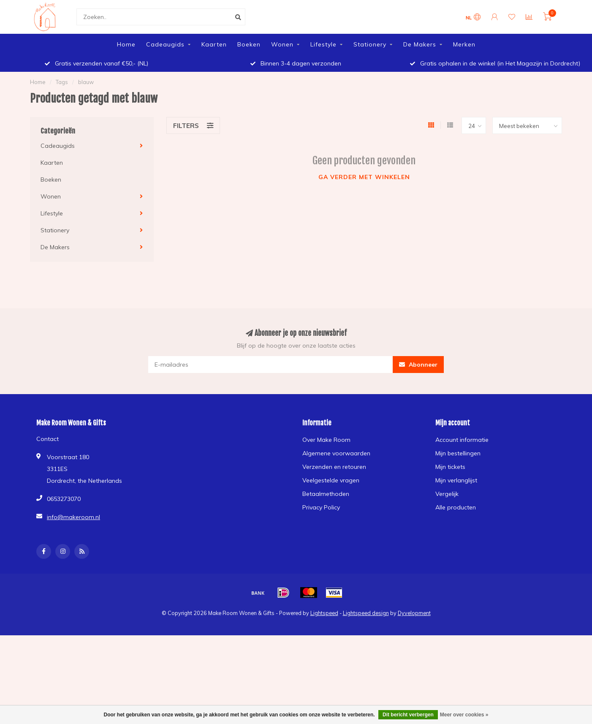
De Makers (419, 44)
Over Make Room (326, 440)
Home (126, 44)
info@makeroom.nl (73, 517)
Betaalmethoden (325, 494)
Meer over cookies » (464, 715)
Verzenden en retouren (334, 467)
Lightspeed (324, 613)
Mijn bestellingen (458, 453)
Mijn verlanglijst (456, 480)
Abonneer (418, 364)
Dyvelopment (414, 613)
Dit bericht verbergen (408, 715)
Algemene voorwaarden (336, 453)
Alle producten (455, 507)
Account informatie (462, 440)
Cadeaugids (165, 44)
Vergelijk (447, 494)
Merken (464, 44)
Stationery (369, 44)
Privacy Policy (321, 507)
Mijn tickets (450, 467)
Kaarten (214, 44)
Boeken (249, 44)
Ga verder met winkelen (364, 177)
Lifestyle (323, 44)
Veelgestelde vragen (330, 480)
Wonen (282, 44)
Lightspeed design (366, 613)
